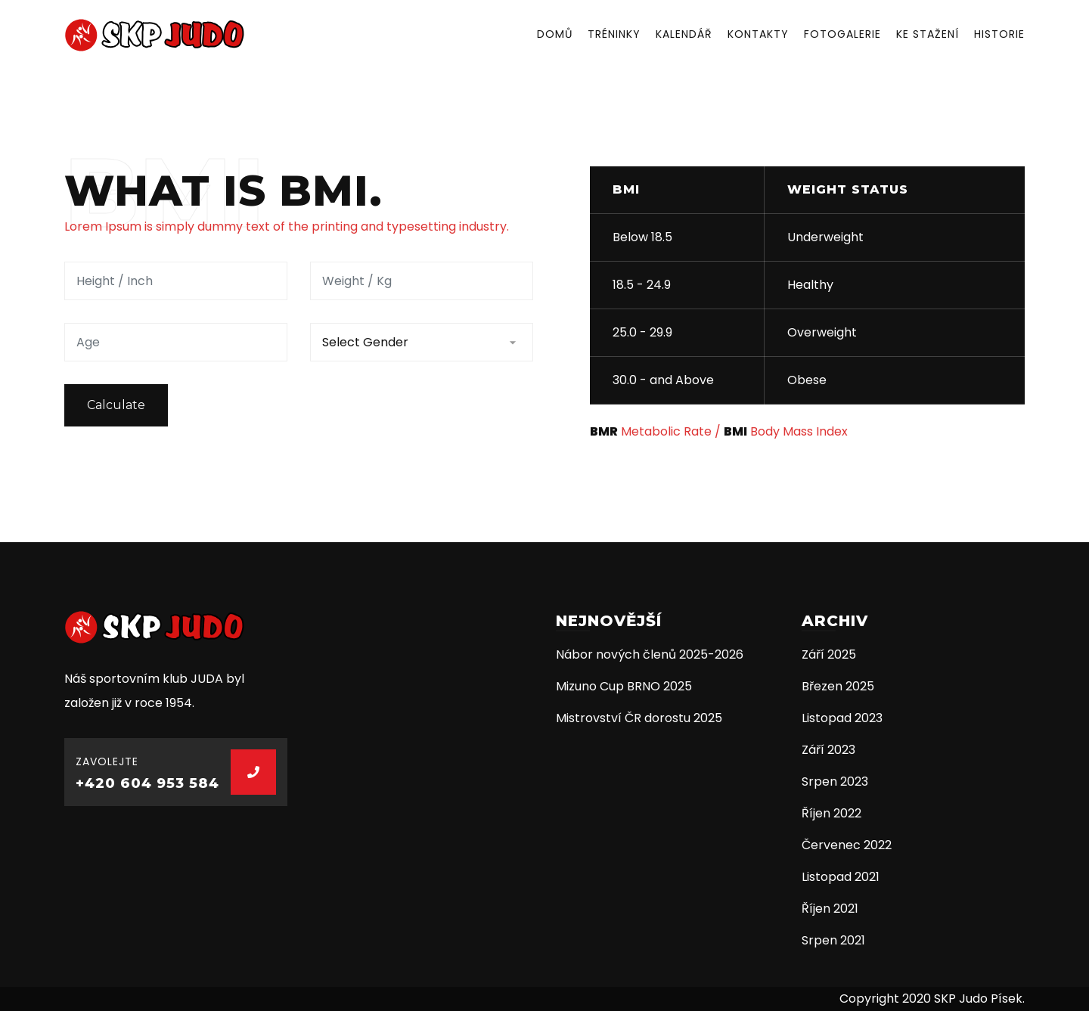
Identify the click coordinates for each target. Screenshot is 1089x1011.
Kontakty (758, 34)
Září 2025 (829, 654)
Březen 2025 (838, 686)
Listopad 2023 (842, 718)
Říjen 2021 (830, 908)
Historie (999, 34)
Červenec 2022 (847, 845)
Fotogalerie (842, 34)
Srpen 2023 (835, 781)
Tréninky (614, 34)
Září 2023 (828, 749)
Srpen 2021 (833, 940)
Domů (554, 34)
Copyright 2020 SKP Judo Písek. (932, 998)
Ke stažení (927, 34)
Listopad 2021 (841, 876)
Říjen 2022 (831, 813)
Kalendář (684, 34)
